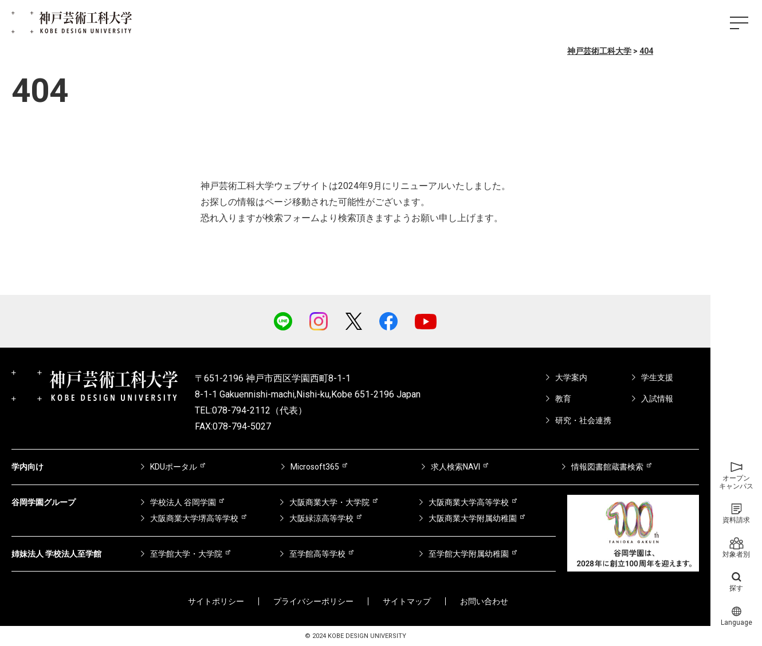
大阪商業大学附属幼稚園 (473, 518)
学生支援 (657, 377)
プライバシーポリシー (313, 601)
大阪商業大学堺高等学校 (194, 518)
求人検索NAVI (455, 466)
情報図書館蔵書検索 (607, 466)
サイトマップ (407, 601)
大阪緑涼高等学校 (321, 518)
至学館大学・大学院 (186, 553)
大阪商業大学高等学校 (469, 502)
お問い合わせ (484, 601)
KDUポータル (173, 466)
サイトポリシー (216, 601)
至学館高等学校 (317, 553)
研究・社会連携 (583, 420)
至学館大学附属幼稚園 (469, 553)
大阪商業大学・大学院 (329, 502)
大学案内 (571, 377)
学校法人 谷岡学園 (183, 502)
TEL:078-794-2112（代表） (251, 410)
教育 (563, 398)
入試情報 (657, 398)
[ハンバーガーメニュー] (739, 22)
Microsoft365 (314, 466)
